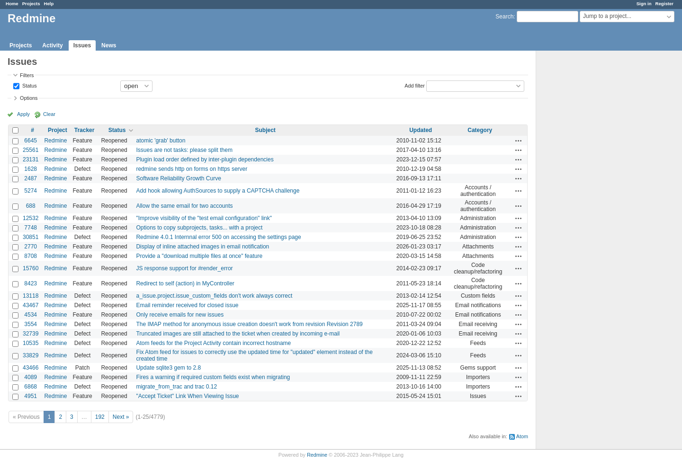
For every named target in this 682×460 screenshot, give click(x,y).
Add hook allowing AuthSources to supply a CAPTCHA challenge (217, 190)
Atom (522, 436)
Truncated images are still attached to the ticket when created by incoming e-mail (238, 333)
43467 (30, 305)
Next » (121, 417)
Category (479, 130)
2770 (30, 246)
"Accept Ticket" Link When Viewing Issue (187, 396)
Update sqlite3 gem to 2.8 (168, 367)
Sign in (644, 3)
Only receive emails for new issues (180, 314)
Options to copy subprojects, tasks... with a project (199, 227)
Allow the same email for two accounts (184, 206)
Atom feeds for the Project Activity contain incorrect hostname (213, 343)
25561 (30, 150)
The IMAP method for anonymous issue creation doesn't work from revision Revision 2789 (249, 324)
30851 (30, 237)
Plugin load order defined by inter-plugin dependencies (204, 159)
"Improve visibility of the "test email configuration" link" (204, 218)
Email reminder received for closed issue (187, 305)
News (108, 45)
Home (12, 3)
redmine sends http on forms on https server (191, 169)
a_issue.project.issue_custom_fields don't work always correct (214, 295)
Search (504, 16)
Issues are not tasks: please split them (184, 150)
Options (28, 98)
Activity (52, 45)
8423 (30, 283)
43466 (30, 367)
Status (29, 85)
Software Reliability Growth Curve (178, 178)
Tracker (84, 130)
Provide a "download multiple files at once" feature (199, 256)
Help (49, 3)
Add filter (414, 85)
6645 (30, 140)
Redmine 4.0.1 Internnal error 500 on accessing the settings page (218, 237)
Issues (82, 45)
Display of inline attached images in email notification (202, 246)
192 (100, 417)
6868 (30, 386)
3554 (30, 324)
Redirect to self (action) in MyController (185, 283)
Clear (49, 114)
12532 (30, 218)
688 (31, 206)
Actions (518, 140)
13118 (30, 295)
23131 (30, 159)
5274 (30, 190)
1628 (30, 169)
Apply (23, 114)
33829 (30, 355)
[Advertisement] (583, 199)
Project (57, 130)
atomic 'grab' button (160, 140)
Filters (27, 75)
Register (664, 3)
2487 (30, 178)
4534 (30, 314)
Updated (420, 130)
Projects (31, 3)
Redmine (55, 140)
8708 (30, 256)
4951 (30, 396)
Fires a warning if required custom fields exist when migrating (213, 377)
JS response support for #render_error (184, 268)
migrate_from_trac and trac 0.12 (176, 386)
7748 (30, 227)
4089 (30, 377)
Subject (265, 130)
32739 (30, 333)
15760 (30, 268)
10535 (30, 343)
